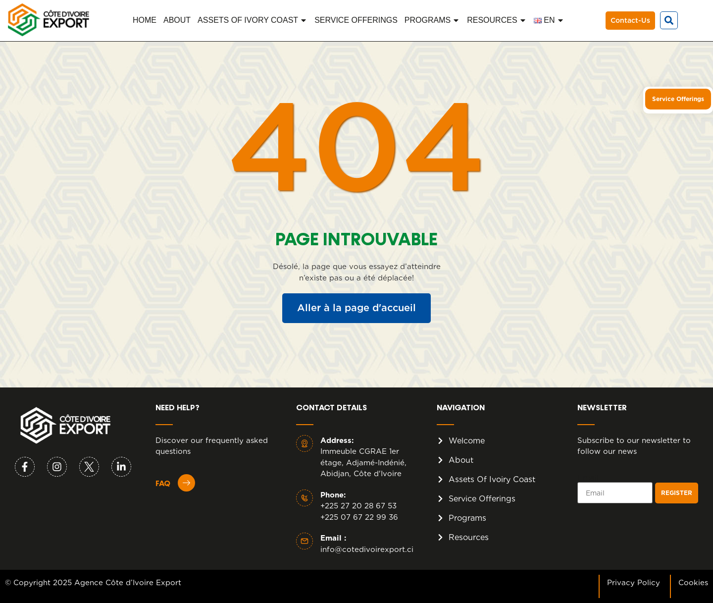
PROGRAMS (432, 20)
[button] (669, 20)
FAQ (162, 484)
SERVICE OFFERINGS (356, 20)
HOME (144, 20)
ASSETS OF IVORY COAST (252, 20)
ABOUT (177, 20)
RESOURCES (496, 20)
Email (588, 478)
